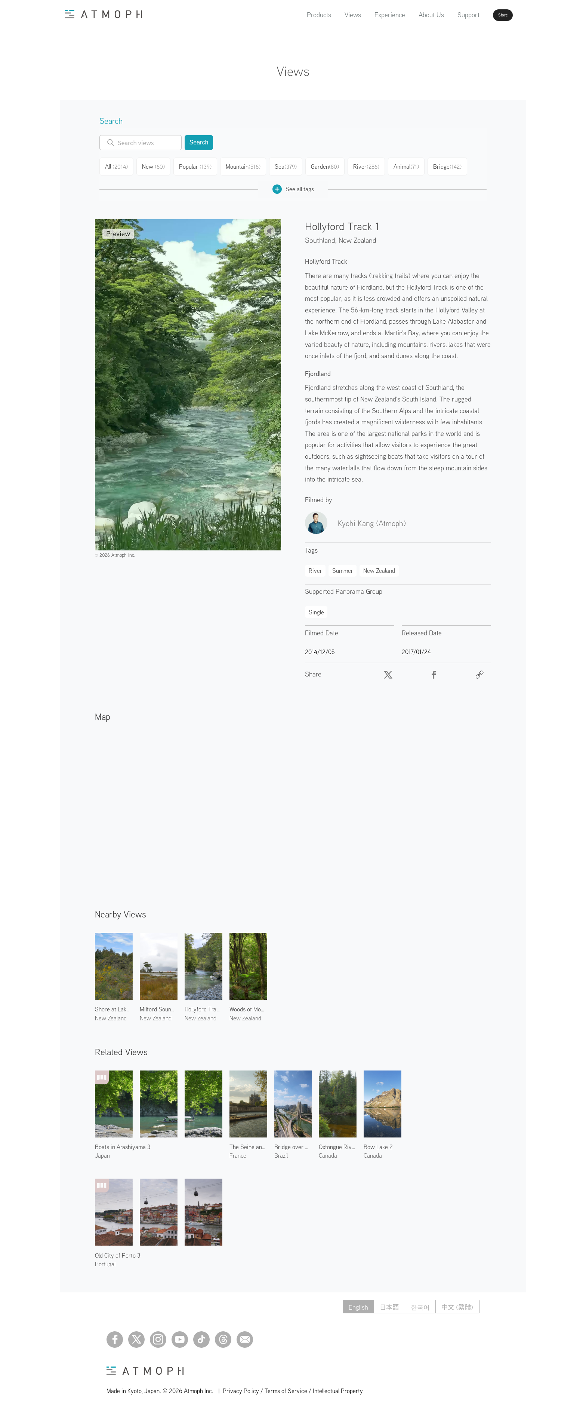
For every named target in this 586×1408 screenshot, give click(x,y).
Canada (328, 1152)
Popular (197, 165)
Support (447, 14)
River (369, 165)
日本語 (385, 1303)
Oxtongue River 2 (338, 1144)
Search (199, 142)
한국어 (417, 1303)
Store (489, 14)
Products (298, 14)
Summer (342, 567)
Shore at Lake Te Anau (114, 1006)
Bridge (451, 165)
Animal (409, 165)
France (237, 1152)
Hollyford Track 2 (203, 1006)
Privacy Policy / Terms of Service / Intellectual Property (293, 1388)
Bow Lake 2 (378, 1144)
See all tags (293, 186)
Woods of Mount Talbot (248, 1006)
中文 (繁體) (456, 1303)
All (117, 165)
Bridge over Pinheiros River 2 (293, 1144)
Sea (287, 165)
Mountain (244, 165)
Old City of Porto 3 (117, 1252)
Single (316, 609)
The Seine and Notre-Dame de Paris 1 (248, 1144)
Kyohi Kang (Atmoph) (372, 520)
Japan (102, 1152)
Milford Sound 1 (159, 1006)
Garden (327, 165)
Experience (368, 14)
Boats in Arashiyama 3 (122, 1144)
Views (331, 14)
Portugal (105, 1261)
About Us (410, 14)
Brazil (281, 1152)
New (155, 165)
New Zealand (357, 237)
